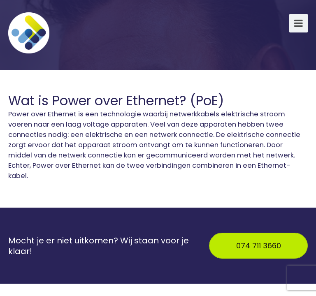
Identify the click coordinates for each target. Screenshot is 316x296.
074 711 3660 (258, 245)
